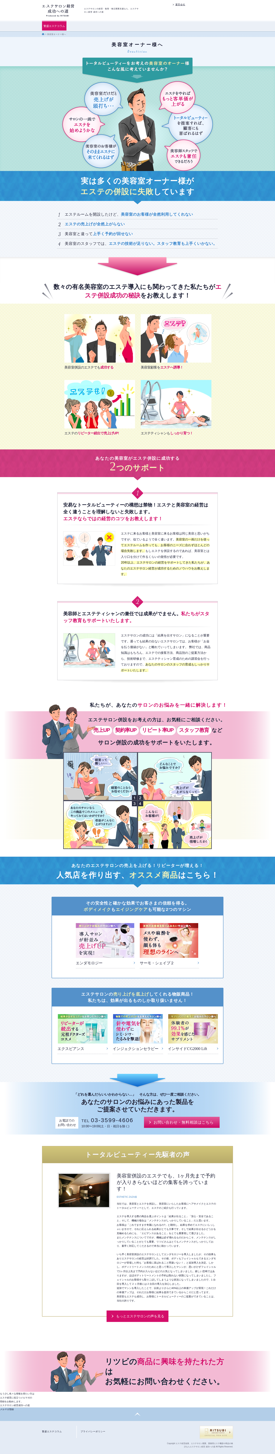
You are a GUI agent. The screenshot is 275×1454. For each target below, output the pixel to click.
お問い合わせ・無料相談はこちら (184, 1122)
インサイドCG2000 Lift (187, 1049)
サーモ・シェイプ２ (157, 963)
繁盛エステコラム (54, 25)
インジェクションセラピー (136, 1049)
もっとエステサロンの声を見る (140, 1316)
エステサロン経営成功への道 (15, 1407)
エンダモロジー (89, 963)
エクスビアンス (70, 1049)
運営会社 (180, 4)
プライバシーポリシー (93, 1431)
